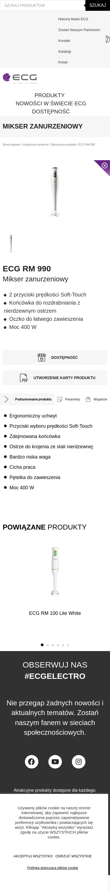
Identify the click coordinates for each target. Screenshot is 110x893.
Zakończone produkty (63, 144)
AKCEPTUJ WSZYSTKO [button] (33, 856)
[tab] (27, 399)
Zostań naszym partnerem (79, 30)
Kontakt (65, 40)
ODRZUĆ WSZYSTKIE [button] (73, 856)
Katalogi (64, 51)
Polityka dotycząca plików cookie (52, 868)
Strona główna (11, 144)
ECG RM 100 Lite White (55, 613)
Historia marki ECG (73, 19)
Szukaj (97, 5)
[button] (42, 644)
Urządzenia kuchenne (35, 144)
